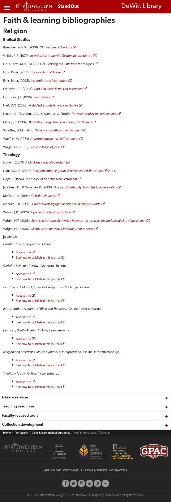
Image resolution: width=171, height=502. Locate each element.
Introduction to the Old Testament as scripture (61, 56)
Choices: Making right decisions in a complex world (66, 204)
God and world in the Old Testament (58, 89)
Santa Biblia (41, 97)
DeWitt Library (141, 6)
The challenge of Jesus (45, 147)
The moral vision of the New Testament (51, 179)
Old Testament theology (55, 47)
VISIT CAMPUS (72, 470)
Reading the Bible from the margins (70, 64)
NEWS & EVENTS (95, 470)
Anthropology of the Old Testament (54, 139)
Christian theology (43, 196)
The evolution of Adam (45, 72)
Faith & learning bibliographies (51, 433)
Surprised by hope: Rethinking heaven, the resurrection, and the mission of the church (88, 221)
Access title (23, 252)
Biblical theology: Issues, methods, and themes (60, 122)
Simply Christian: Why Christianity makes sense (62, 229)
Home (7, 433)
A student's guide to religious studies (53, 105)
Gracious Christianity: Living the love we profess (85, 187)
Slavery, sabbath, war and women (58, 130)
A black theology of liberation (45, 162)
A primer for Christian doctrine (50, 212)
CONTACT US (118, 470)
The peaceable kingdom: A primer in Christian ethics (68, 171)
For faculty (21, 433)
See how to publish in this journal (38, 257)
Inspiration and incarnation (49, 81)
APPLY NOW (52, 470)
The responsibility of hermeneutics (93, 114)
